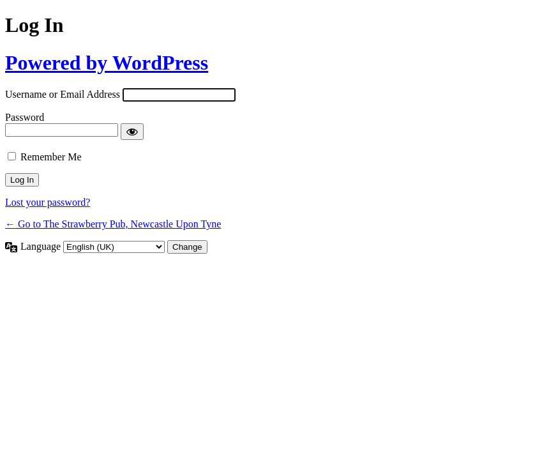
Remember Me (51, 156)
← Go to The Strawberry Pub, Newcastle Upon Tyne (113, 223)
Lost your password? (47, 202)
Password (24, 117)
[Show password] (132, 131)
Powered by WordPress (106, 62)
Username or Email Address (62, 94)
